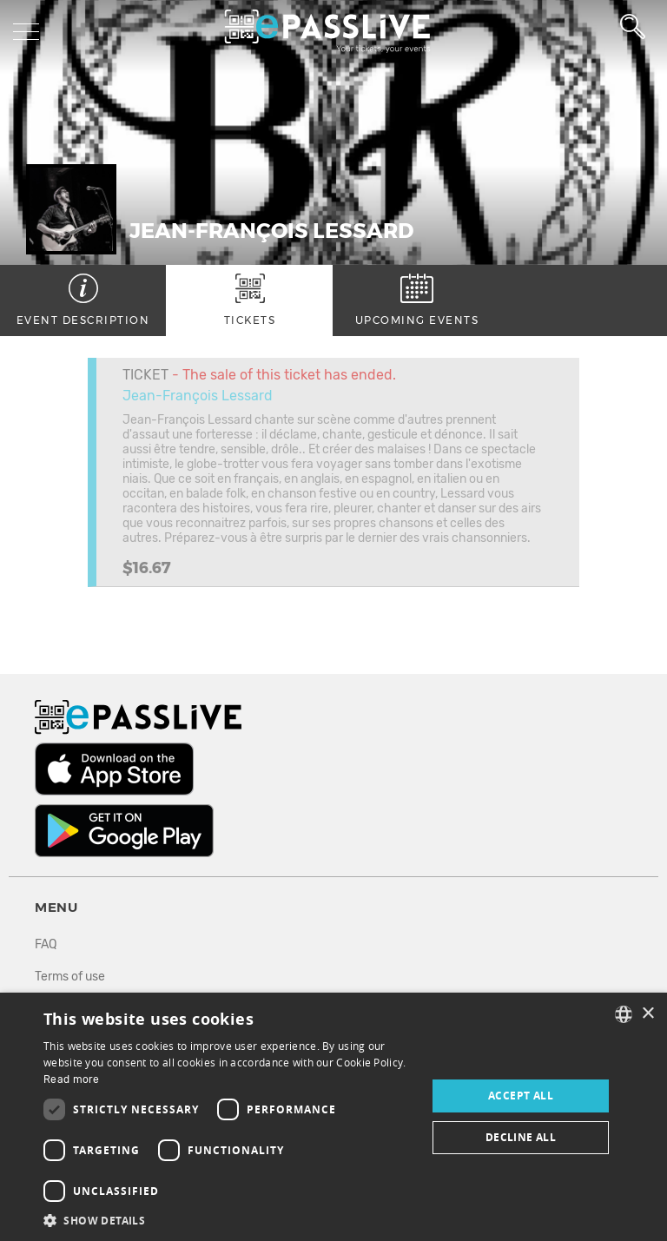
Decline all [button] (520, 1137)
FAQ (45, 944)
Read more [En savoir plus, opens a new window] (71, 1079)
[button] (229, 1219)
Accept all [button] (520, 1095)
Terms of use (70, 976)
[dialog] (333, 1117)
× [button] (647, 1013)
